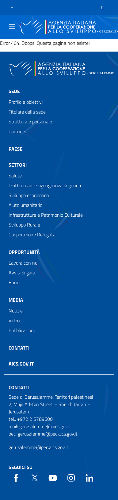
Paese (15, 149)
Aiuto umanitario (25, 205)
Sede (14, 91)
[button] (12, 7)
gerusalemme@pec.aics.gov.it (38, 447)
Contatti (19, 347)
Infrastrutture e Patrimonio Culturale (46, 215)
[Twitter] (34, 477)
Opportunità (24, 252)
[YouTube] (52, 477)
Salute (15, 175)
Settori (18, 165)
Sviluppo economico (29, 195)
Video (14, 320)
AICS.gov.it (21, 363)
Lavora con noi (23, 262)
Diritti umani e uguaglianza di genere (45, 185)
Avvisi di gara (22, 272)
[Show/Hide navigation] (12, 26)
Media (16, 300)
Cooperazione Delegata (32, 234)
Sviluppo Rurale (24, 224)
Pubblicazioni (22, 330)
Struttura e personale (30, 121)
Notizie (16, 310)
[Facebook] (16, 477)
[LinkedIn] (89, 477)
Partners (17, 131)
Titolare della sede (27, 111)
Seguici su (20, 467)
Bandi (14, 282)
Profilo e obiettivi (26, 102)
